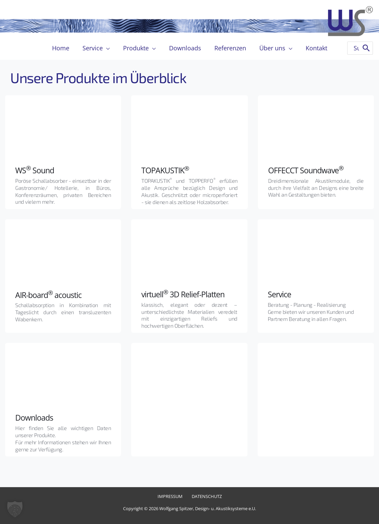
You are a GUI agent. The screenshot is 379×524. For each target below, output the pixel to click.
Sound (43, 170)
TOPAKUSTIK (166, 170)
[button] (15, 509)
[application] (108, 48)
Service (280, 294)
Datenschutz (205, 496)
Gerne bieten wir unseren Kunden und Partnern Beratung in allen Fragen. (311, 315)
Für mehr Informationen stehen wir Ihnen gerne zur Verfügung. (63, 445)
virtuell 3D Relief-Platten (184, 294)
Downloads (34, 417)
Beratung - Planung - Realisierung (307, 304)
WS (20, 170)
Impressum (170, 496)
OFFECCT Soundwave (307, 170)
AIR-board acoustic (50, 294)
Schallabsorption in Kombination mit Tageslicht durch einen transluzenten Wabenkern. (63, 312)
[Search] (366, 48)
